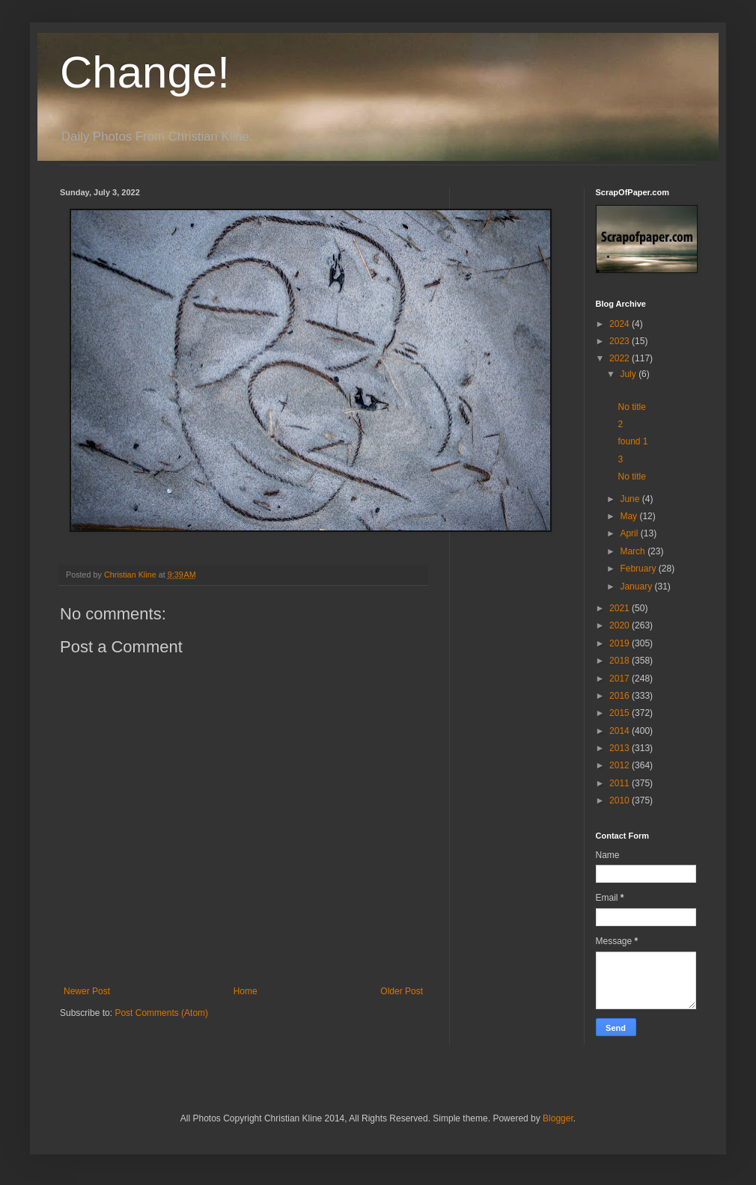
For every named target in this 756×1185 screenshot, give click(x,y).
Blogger (558, 1118)
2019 (620, 643)
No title (631, 407)
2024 (620, 324)
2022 (620, 358)
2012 (620, 765)
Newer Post (87, 991)
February (639, 568)
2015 (620, 713)
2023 (620, 341)
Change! (145, 72)
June (630, 499)
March (633, 551)
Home (245, 991)
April (630, 533)
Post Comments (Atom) (161, 1013)
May (629, 516)
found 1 (632, 441)
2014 (620, 731)
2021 (620, 608)
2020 (620, 625)
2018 (620, 660)
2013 (620, 748)
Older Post (401, 991)
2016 (620, 696)
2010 (620, 800)
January (637, 586)
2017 (620, 678)
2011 (620, 783)
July (629, 374)
